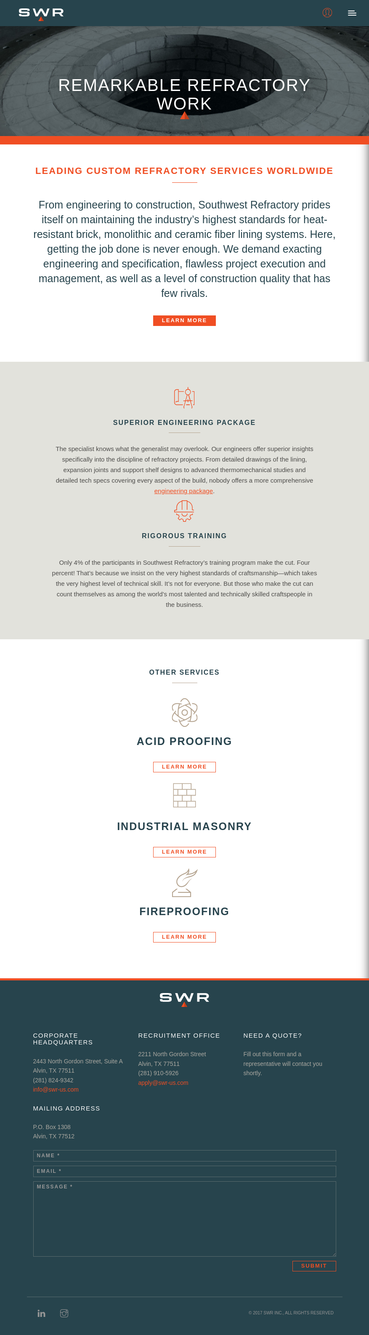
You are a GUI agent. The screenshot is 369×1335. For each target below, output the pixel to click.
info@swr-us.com (56, 1089)
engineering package (183, 490)
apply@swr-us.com (163, 1082)
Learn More (184, 320)
